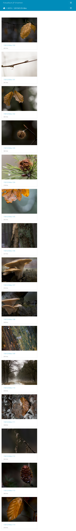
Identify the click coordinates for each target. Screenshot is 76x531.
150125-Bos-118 (9, 348)
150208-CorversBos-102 (50, 416)
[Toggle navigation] (71, 2)
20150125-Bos (20, 8)
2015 (9, 8)
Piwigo (46, 527)
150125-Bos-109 (47, 180)
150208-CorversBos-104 (50, 450)
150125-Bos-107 (47, 146)
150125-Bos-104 (9, 112)
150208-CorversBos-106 (50, 483)
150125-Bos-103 (47, 78)
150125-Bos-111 (47, 213)
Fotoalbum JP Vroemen (13, 2)
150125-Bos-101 (47, 45)
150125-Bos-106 (9, 146)
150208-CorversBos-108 (50, 517)
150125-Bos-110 (9, 213)
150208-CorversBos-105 (12, 483)
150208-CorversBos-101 (12, 416)
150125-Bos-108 (9, 180)
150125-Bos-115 (47, 281)
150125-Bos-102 (9, 78)
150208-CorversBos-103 (12, 450)
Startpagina (4, 8)
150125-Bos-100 (9, 45)
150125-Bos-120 (9, 382)
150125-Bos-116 (9, 315)
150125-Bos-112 (9, 247)
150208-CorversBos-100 (50, 382)
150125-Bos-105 (47, 112)
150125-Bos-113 (47, 247)
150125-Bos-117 (47, 315)
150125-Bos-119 (47, 348)
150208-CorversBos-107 (12, 517)
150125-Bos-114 (9, 281)
